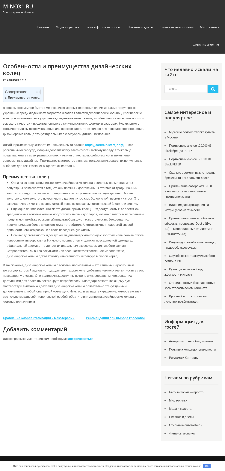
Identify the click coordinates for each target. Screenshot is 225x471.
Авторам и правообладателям (191, 341)
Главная (43, 27)
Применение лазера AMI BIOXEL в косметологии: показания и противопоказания (189, 191)
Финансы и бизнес (206, 45)
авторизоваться (80, 339)
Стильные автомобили (177, 27)
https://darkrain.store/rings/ (105, 145)
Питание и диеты (140, 27)
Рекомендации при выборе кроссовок (115, 318)
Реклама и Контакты (184, 358)
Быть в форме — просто (103, 27)
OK (207, 466)
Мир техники (209, 27)
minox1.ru (18, 6)
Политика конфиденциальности (192, 349)
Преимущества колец (24, 97)
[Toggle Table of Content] (35, 92)
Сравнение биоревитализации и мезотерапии (39, 318)
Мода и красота (67, 27)
